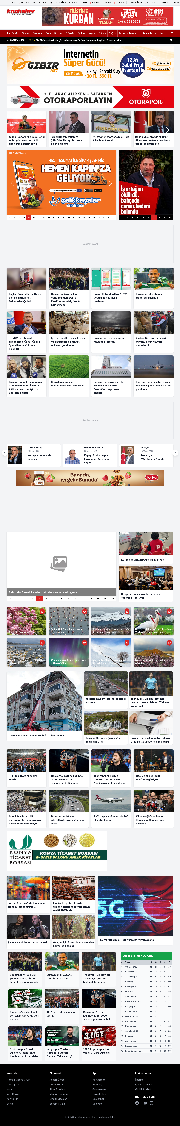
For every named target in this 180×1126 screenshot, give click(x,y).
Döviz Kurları (56, 1084)
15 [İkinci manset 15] (112, 598)
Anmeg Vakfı (14, 1084)
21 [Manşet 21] (109, 217)
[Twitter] (145, 1103)
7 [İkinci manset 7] (54, 598)
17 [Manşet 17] (89, 217)
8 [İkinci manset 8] (61, 598)
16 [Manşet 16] (84, 217)
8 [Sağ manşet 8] (159, 217)
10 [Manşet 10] (54, 217)
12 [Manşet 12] (64, 217)
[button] (167, 130)
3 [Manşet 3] (19, 217)
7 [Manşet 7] (39, 217)
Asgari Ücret (56, 1079)
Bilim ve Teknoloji (129, 33)
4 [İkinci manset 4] (32, 598)
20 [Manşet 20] (103, 217)
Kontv (10, 1089)
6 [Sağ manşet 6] (148, 217)
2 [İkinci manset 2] (17, 598)
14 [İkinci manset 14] (105, 598)
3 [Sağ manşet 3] (132, 217)
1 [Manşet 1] (9, 217)
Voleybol (97, 1103)
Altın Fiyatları (57, 1089)
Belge (10, 1103)
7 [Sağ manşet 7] (154, 217)
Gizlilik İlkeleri (143, 1089)
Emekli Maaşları (58, 1098)
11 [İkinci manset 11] (83, 598)
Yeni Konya (13, 1094)
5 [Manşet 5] (29, 217)
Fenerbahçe (99, 1094)
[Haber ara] (171, 40)
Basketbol (98, 1098)
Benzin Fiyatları (58, 1103)
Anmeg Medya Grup (18, 1079)
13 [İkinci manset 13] (98, 598)
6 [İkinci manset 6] (47, 598)
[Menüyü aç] (172, 33)
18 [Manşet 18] (93, 217)
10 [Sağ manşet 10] (170, 217)
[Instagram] (151, 1103)
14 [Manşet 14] (74, 217)
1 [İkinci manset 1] (10, 598)
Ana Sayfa (12, 33)
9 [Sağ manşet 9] (165, 217)
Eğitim (81, 33)
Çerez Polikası (143, 1084)
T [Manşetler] (114, 217)
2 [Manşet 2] (14, 217)
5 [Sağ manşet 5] (143, 217)
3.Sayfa (70, 33)
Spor (48, 33)
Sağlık (112, 33)
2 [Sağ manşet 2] (127, 217)
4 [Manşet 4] (24, 217)
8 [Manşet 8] (44, 217)
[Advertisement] (90, 244)
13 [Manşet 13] (69, 217)
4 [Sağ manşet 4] (137, 217)
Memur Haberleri (59, 1094)
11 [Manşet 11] (59, 217)
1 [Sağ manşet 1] (121, 217)
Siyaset (58, 33)
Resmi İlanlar (150, 33)
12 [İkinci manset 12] (90, 598)
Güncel (25, 33)
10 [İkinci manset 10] (76, 598)
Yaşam (91, 33)
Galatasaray (99, 1089)
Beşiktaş (97, 1084)
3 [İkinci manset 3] (25, 598)
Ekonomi (37, 33)
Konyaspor (98, 1079)
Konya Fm (12, 1098)
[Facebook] (137, 1103)
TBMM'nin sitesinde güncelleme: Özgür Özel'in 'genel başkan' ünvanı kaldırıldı (76, 40)
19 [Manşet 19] (98, 217)
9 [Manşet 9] (49, 217)
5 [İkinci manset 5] (39, 598)
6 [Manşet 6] (34, 217)
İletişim (164, 33)
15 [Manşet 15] (79, 217)
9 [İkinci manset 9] (68, 598)
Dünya (102, 33)
